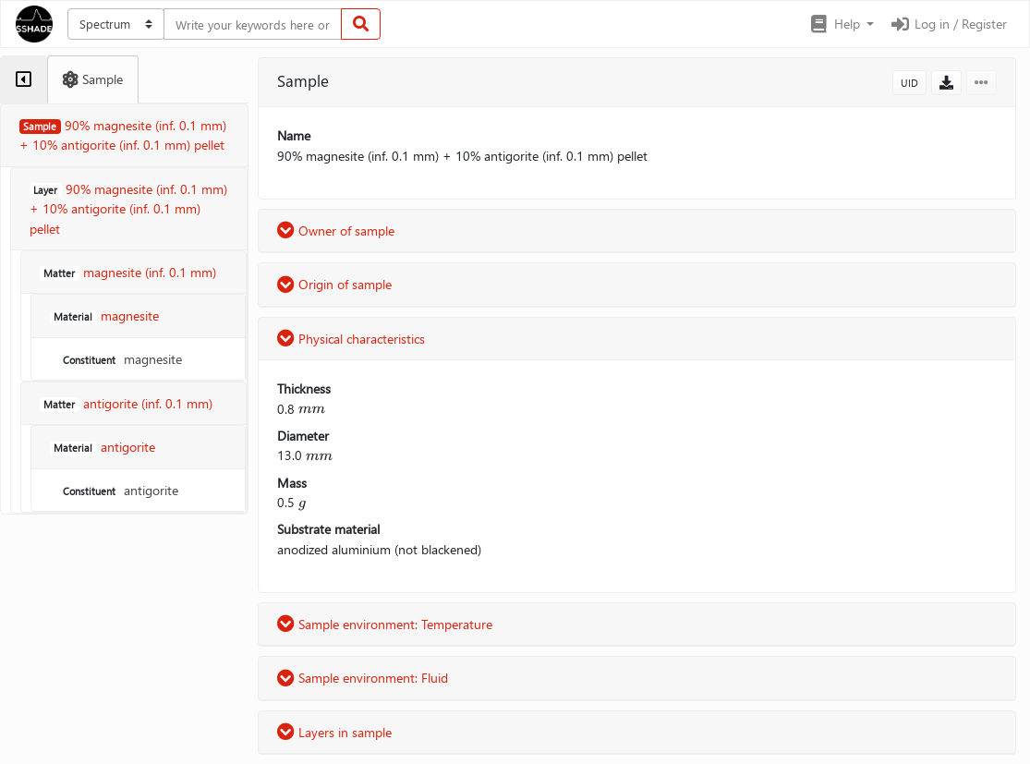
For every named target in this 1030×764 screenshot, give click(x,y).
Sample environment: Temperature (384, 624)
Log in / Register (948, 23)
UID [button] (909, 83)
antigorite (118, 490)
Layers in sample (334, 732)
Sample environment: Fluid (362, 677)
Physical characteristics (351, 338)
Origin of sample (334, 284)
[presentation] (311, 409)
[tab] (23, 79)
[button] (841, 24)
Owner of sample (335, 230)
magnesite (120, 359)
